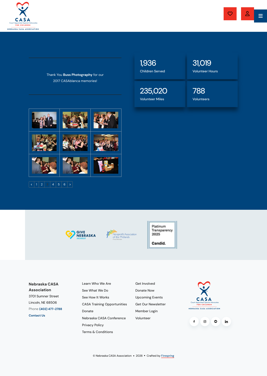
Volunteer (247, 13)
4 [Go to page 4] (53, 184)
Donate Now (144, 290)
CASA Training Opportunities (104, 304)
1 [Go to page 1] (36, 184)
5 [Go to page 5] (59, 184)
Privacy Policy (93, 325)
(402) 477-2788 (50, 309)
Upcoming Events (149, 297)
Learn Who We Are (96, 283)
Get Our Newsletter (150, 304)
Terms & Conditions (97, 332)
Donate (230, 13)
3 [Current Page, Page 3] (47, 184)
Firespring (167, 356)
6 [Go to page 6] (64, 184)
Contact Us (37, 316)
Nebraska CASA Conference (104, 318)
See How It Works (95, 297)
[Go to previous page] (31, 184)
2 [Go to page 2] (41, 184)
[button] (260, 16)
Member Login (146, 311)
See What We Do (95, 290)
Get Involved (145, 283)
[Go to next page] (70, 184)
